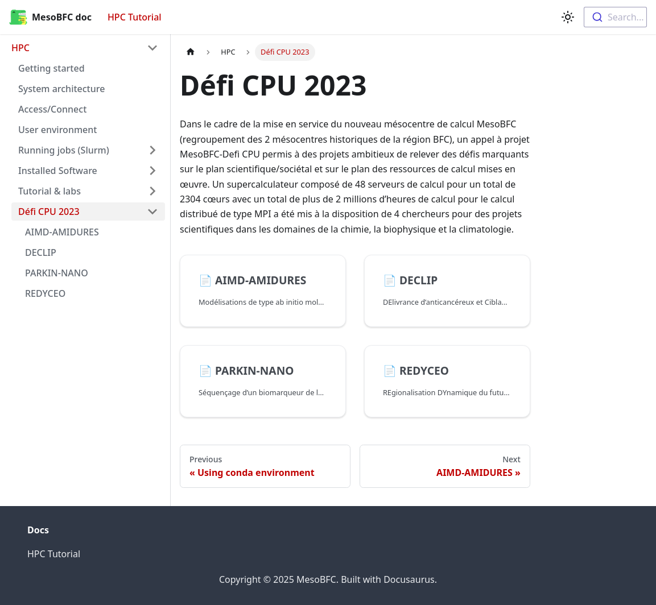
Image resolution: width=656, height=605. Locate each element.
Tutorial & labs (49, 191)
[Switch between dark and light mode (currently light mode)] (568, 17)
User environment (57, 129)
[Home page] (190, 52)
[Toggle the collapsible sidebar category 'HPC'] (152, 48)
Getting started (51, 68)
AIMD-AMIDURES (62, 232)
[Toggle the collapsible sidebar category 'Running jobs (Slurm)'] (152, 150)
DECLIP (40, 252)
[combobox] (615, 17)
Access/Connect (52, 109)
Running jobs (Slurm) (63, 150)
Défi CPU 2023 (49, 211)
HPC (20, 48)
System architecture (61, 88)
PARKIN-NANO (56, 273)
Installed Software (57, 170)
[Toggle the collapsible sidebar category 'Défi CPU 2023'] (152, 211)
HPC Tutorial (135, 17)
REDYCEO (45, 293)
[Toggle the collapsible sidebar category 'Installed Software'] (152, 170)
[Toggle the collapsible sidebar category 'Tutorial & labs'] (152, 191)
